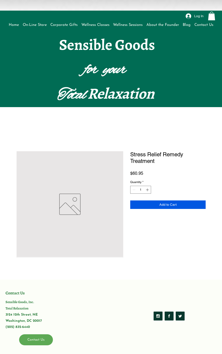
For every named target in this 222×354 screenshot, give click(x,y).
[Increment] (147, 189)
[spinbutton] (140, 189)
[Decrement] (133, 189)
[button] (211, 16)
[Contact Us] (36, 339)
